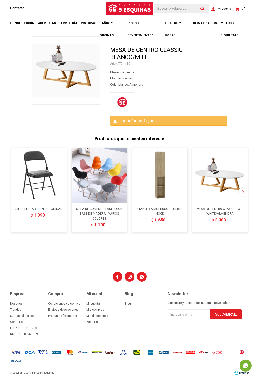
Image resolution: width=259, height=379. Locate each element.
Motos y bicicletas (229, 25)
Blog (128, 303)
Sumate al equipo (22, 315)
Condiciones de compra (64, 303)
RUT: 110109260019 (24, 334)
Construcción (22, 23)
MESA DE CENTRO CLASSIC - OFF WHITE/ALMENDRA (220, 211)
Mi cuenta (93, 303)
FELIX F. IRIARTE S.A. (24, 328)
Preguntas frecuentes (63, 315)
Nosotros (16, 303)
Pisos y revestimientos (140, 25)
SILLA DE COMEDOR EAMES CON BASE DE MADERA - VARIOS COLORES (99, 213)
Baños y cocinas (107, 25)
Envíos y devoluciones (63, 309)
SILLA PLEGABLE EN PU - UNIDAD (39, 209)
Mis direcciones (97, 315)
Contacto (17, 8)
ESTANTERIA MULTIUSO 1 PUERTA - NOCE (159, 211)
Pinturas (88, 23)
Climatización (205, 23)
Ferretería (68, 23)
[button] (243, 192)
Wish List (92, 322)
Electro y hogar (173, 25)
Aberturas (47, 23)
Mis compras (95, 309)
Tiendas (15, 309)
